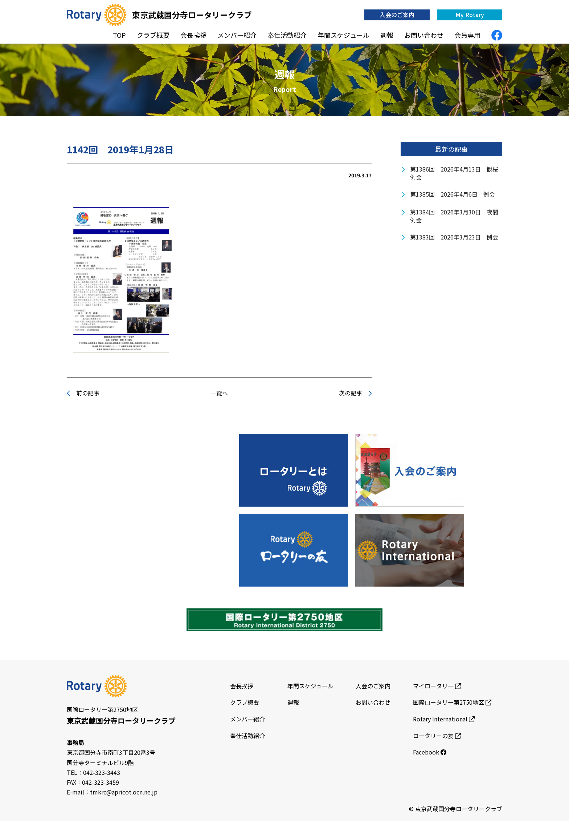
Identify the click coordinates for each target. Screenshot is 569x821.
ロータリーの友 (437, 735)
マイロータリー (437, 685)
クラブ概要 (153, 35)
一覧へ (219, 393)
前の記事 (83, 393)
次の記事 (355, 393)
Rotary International (444, 719)
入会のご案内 (397, 14)
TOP (119, 35)
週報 (386, 35)
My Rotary (469, 14)
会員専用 (467, 35)
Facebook (429, 752)
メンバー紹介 (237, 35)
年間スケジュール (343, 35)
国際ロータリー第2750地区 (452, 702)
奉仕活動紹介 (287, 35)
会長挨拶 (193, 35)
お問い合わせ (423, 35)
